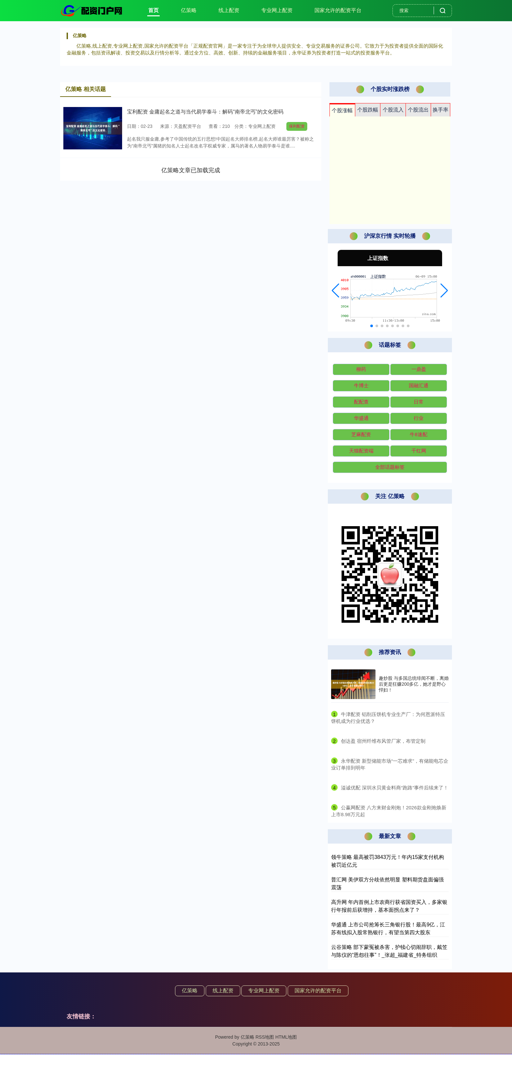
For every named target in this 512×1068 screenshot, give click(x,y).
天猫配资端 (361, 450)
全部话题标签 (390, 467)
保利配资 (297, 126)
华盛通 (361, 418)
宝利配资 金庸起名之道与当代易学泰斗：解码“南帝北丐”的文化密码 (205, 111)
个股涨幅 (342, 110)
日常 (419, 401)
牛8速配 (418, 434)
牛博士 (361, 385)
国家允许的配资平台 (337, 10)
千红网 (418, 450)
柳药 (361, 369)
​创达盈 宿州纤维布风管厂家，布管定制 (383, 741)
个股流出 (418, 110)
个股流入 (393, 110)
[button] (335, 290)
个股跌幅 (367, 110)
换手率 (440, 110)
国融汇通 (418, 385)
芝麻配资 (361, 434)
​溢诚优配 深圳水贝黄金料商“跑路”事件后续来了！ (394, 787)
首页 (153, 10)
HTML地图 (286, 1037)
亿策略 (189, 10)
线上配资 (228, 10)
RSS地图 (264, 1037)
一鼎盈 (418, 369)
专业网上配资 (277, 10)
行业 (419, 418)
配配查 (361, 401)
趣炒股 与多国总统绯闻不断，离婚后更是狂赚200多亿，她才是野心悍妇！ (414, 684)
